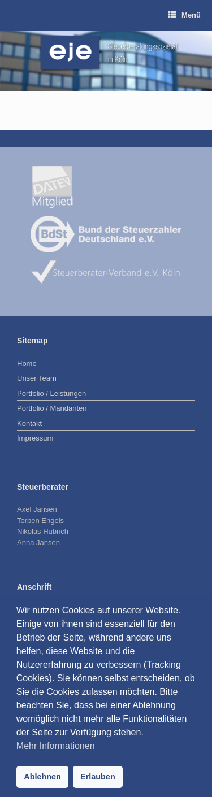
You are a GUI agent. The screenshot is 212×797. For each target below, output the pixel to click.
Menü (184, 15)
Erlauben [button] (97, 776)
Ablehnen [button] (42, 776)
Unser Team (37, 378)
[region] (106, 61)
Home (27, 363)
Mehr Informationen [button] (55, 746)
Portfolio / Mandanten (52, 408)
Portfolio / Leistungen (51, 393)
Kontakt (29, 423)
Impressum (35, 438)
